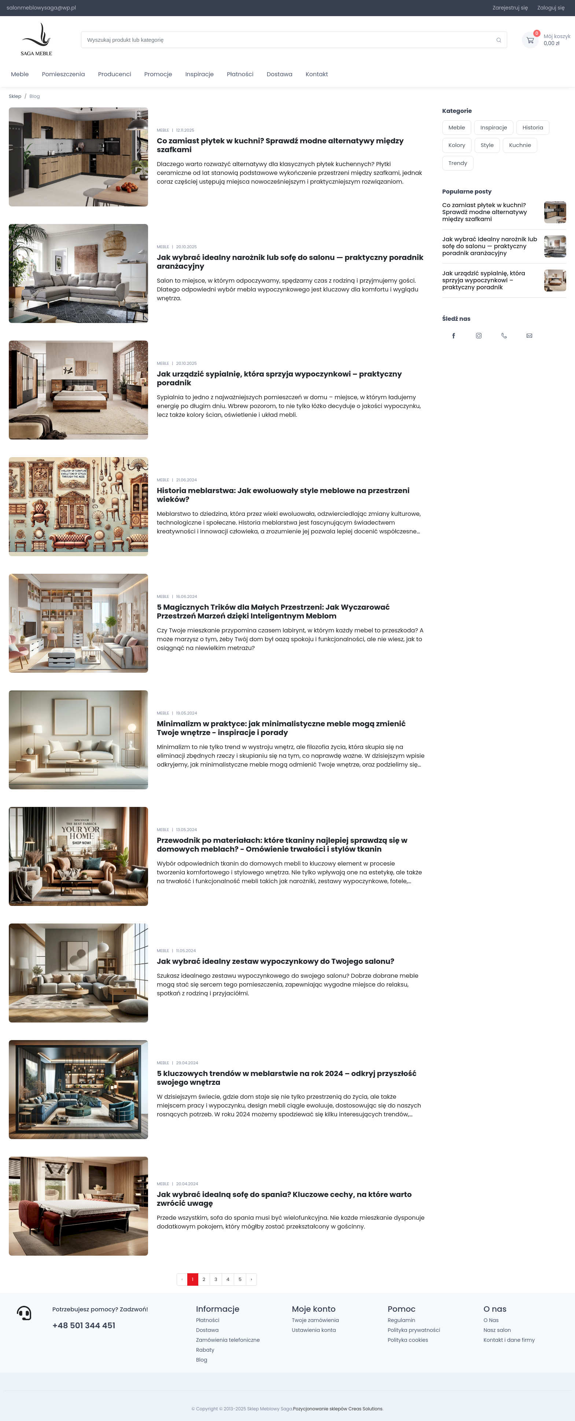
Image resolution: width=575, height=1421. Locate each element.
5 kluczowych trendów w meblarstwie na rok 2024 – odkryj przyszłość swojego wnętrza (287, 1077)
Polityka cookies (408, 1340)
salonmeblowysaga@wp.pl (41, 7)
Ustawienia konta (314, 1330)
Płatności (240, 74)
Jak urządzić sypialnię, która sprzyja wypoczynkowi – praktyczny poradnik (279, 378)
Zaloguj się (551, 7)
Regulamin (401, 1320)
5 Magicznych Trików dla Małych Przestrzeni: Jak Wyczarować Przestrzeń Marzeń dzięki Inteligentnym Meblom (273, 611)
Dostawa (279, 74)
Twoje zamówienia (315, 1320)
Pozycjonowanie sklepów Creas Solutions (338, 1409)
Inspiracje (199, 74)
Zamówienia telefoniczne (228, 1340)
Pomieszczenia (63, 74)
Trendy (458, 163)
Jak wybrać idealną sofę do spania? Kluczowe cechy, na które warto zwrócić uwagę (284, 1198)
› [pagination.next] (251, 1279)
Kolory (457, 145)
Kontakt (317, 74)
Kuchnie (520, 145)
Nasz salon (497, 1330)
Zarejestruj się (510, 7)
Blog (201, 1359)
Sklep (15, 96)
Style (487, 145)
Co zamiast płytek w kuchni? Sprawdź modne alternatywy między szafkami (280, 145)
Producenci (114, 74)
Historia (533, 127)
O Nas (490, 1320)
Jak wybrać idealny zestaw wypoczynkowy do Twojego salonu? (275, 961)
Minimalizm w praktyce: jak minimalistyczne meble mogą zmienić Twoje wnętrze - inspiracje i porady (281, 728)
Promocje (158, 74)
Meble (20, 74)
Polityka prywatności (414, 1330)
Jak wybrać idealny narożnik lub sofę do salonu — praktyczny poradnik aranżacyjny (290, 261)
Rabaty (205, 1350)
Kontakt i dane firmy (509, 1340)
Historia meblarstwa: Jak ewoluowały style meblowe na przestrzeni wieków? (283, 494)
